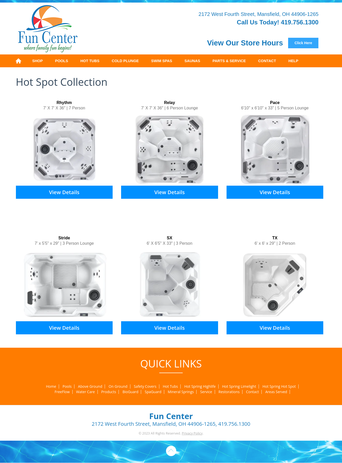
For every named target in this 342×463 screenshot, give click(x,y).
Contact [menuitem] (267, 61)
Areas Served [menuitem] (276, 392)
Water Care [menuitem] (85, 392)
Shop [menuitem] (37, 61)
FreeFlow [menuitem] (62, 392)
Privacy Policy (192, 433)
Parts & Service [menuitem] (229, 61)
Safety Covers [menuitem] (145, 386)
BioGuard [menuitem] (130, 392)
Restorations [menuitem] (229, 392)
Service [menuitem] (206, 392)
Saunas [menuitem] (192, 61)
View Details (64, 192)
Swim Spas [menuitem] (161, 61)
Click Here (303, 43)
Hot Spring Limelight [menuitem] (239, 386)
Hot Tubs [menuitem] (89, 61)
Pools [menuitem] (61, 61)
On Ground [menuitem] (118, 386)
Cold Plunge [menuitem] (125, 61)
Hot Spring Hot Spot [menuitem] (279, 386)
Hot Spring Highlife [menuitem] (200, 386)
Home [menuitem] (18, 60)
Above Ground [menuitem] (90, 386)
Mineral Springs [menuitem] (181, 392)
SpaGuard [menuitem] (153, 392)
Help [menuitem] (293, 61)
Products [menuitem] (108, 392)
